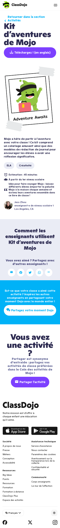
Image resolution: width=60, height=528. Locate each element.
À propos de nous (12, 446)
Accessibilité (9, 462)
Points (6, 479)
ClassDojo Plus (10, 495)
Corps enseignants (40, 481)
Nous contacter (39, 450)
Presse (6, 450)
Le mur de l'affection (41, 485)
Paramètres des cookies (43, 454)
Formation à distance (13, 491)
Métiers (6, 454)
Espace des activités (13, 500)
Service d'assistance (41, 446)
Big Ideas (7, 474)
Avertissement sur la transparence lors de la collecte (43, 460)
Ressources (9, 483)
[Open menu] (55, 5)
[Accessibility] (54, 513)
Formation (8, 487)
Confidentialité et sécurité (40, 468)
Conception (8, 458)
